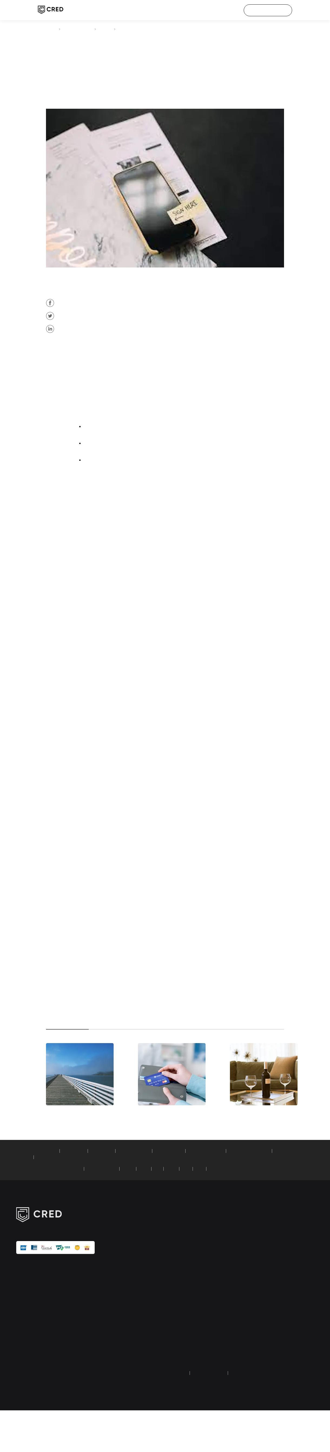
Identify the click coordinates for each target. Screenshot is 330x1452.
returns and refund (254, 1415)
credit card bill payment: (36, 1211)
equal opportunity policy (280, 1366)
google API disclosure (277, 1349)
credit (161, 625)
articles (112, 29)
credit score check (180, 1275)
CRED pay (173, 1266)
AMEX (92, 344)
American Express (140, 625)
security (266, 1323)
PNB (212, 1211)
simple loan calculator (57, 1199)
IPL (262, 1283)
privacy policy (176, 1415)
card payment (168, 625)
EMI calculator (80, 1193)
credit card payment (80, 29)
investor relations (273, 1332)
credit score (97, 991)
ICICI (158, 1211)
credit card (99, 344)
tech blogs (173, 1332)
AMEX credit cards (127, 316)
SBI (171, 1211)
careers (266, 1275)
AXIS (185, 1211)
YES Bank (229, 1211)
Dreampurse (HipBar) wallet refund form (187, 1369)
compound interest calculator (106, 1199)
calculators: (26, 1193)
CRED (50, 29)
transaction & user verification (284, 1340)
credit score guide (180, 1358)
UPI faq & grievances (277, 1358)
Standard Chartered (113, 1211)
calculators (174, 1340)
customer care (271, 1292)
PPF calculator (110, 1193)
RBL (199, 1211)
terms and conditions (213, 1415)
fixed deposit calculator (227, 1193)
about (265, 1266)
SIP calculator (50, 1193)
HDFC (142, 1211)
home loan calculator (146, 1193)
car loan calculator (186, 1193)
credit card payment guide (187, 1349)
